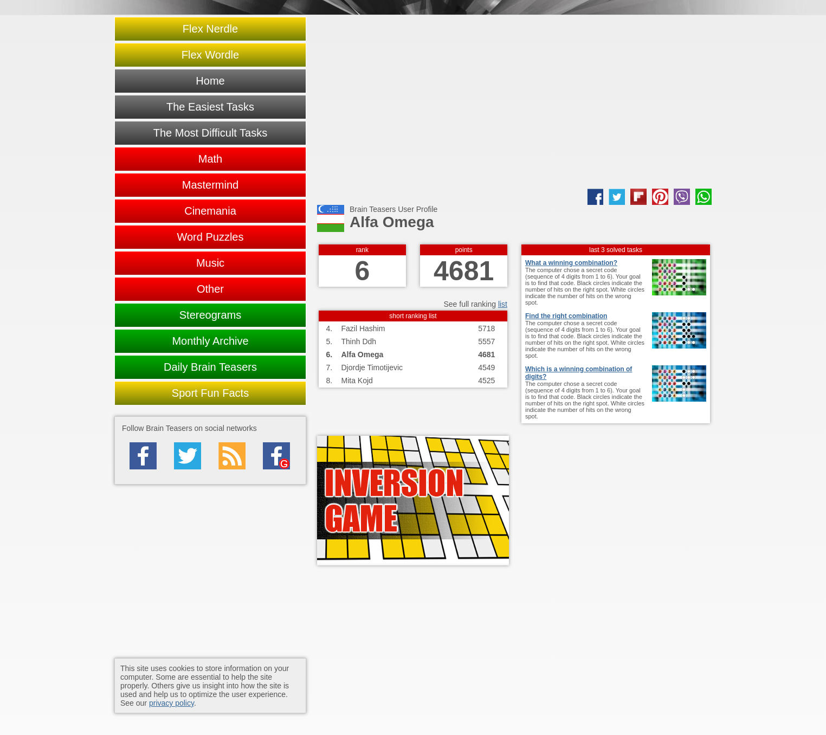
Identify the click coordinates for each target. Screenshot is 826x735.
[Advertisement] (514, 102)
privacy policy (171, 703)
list (502, 304)
